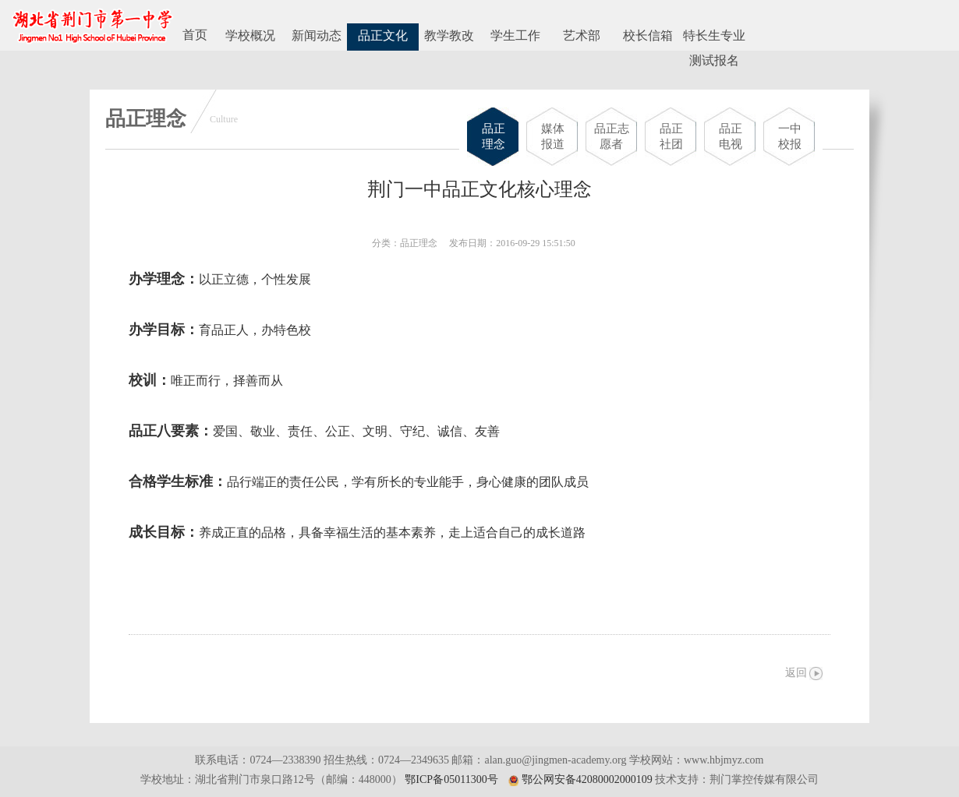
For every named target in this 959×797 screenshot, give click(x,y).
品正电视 (730, 136)
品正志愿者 (611, 136)
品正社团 (671, 136)
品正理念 (493, 136)
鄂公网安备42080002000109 (587, 779)
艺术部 (581, 35)
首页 (194, 34)
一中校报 (790, 136)
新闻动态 (316, 35)
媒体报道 (552, 136)
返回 (796, 673)
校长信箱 (648, 35)
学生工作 (515, 35)
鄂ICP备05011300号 (451, 779)
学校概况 (250, 35)
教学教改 (449, 35)
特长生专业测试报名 (714, 40)
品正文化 (383, 35)
